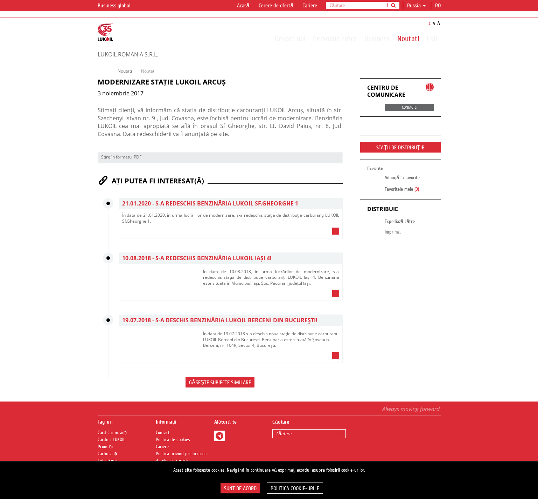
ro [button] (438, 5)
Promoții (105, 447)
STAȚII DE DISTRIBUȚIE (400, 147)
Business (377, 38)
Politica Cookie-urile (295, 488)
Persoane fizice (335, 38)
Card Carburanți (112, 433)
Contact (163, 433)
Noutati (408, 38)
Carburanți (107, 454)
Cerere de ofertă (276, 5)
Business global (118, 5)
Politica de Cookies (173, 440)
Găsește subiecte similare (220, 382)
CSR (432, 38)
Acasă (243, 5)
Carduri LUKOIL (111, 440)
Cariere (309, 5)
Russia (416, 5)
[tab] (230, 233)
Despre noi (290, 38)
